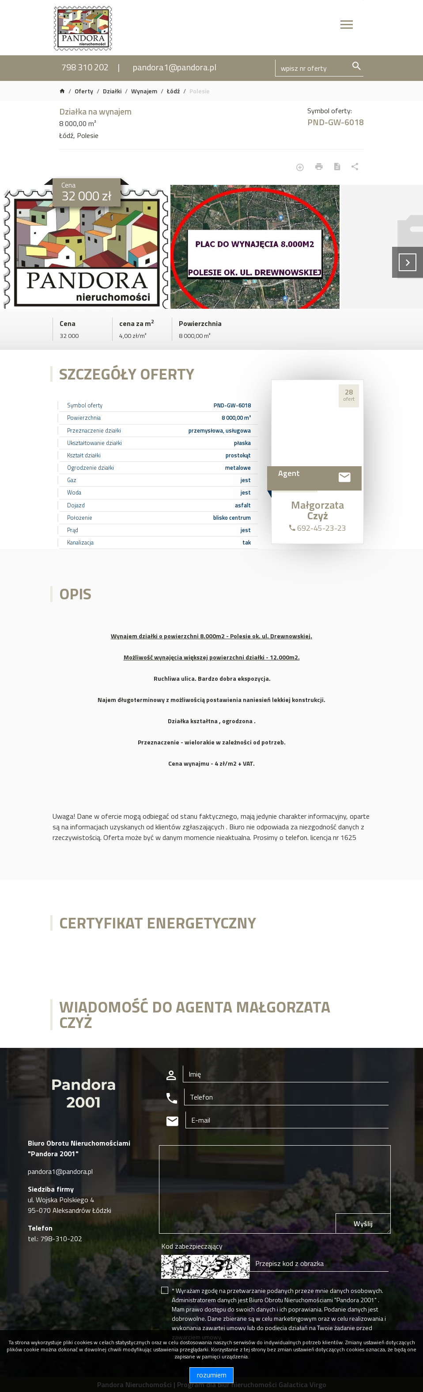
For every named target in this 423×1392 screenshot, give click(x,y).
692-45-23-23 (317, 528)
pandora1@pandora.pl (174, 67)
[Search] (319, 68)
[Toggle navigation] (346, 26)
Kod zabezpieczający (192, 1246)
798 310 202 (85, 67)
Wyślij (363, 1223)
